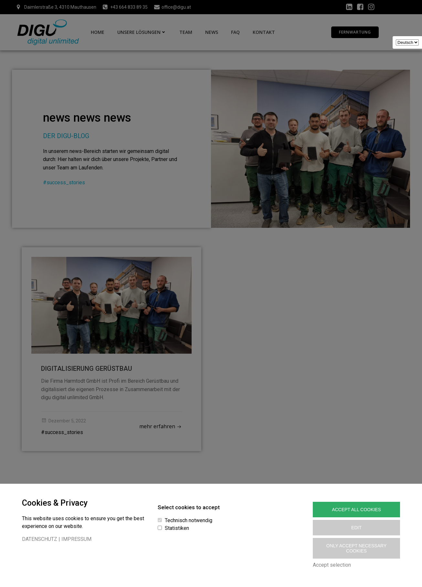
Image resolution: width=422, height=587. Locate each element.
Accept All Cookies (356, 509)
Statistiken (177, 528)
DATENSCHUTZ (39, 539)
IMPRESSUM (76, 539)
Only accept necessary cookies (356, 548)
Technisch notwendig (188, 520)
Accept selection (332, 565)
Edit (356, 527)
